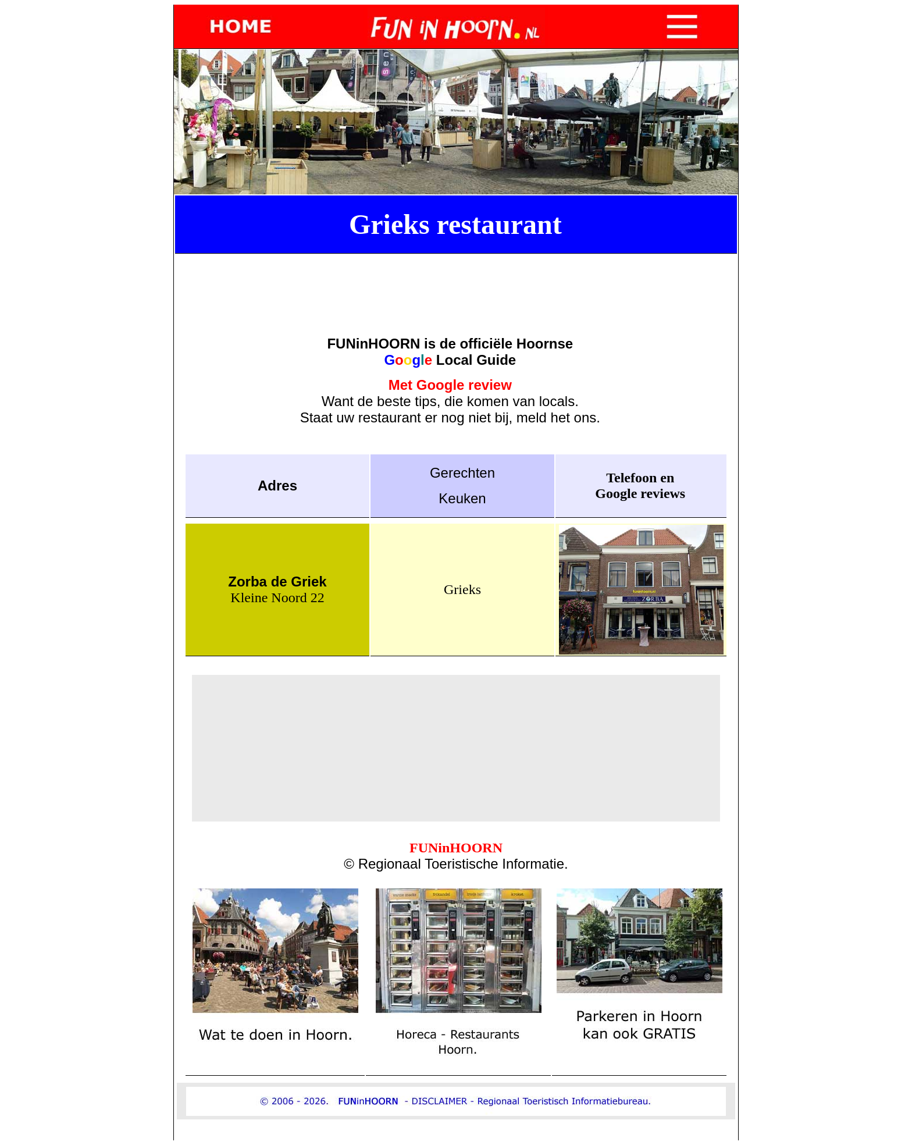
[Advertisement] (456, 283)
